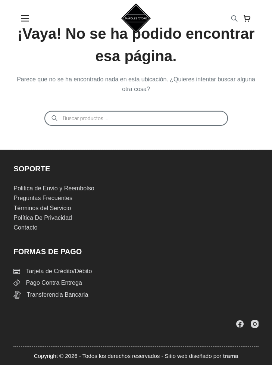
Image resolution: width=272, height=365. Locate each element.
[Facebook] (240, 324)
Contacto (25, 227)
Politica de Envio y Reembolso (53, 188)
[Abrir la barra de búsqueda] (234, 18)
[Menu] (25, 18)
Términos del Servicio (42, 208)
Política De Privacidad (42, 218)
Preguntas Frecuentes (42, 198)
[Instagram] (255, 324)
